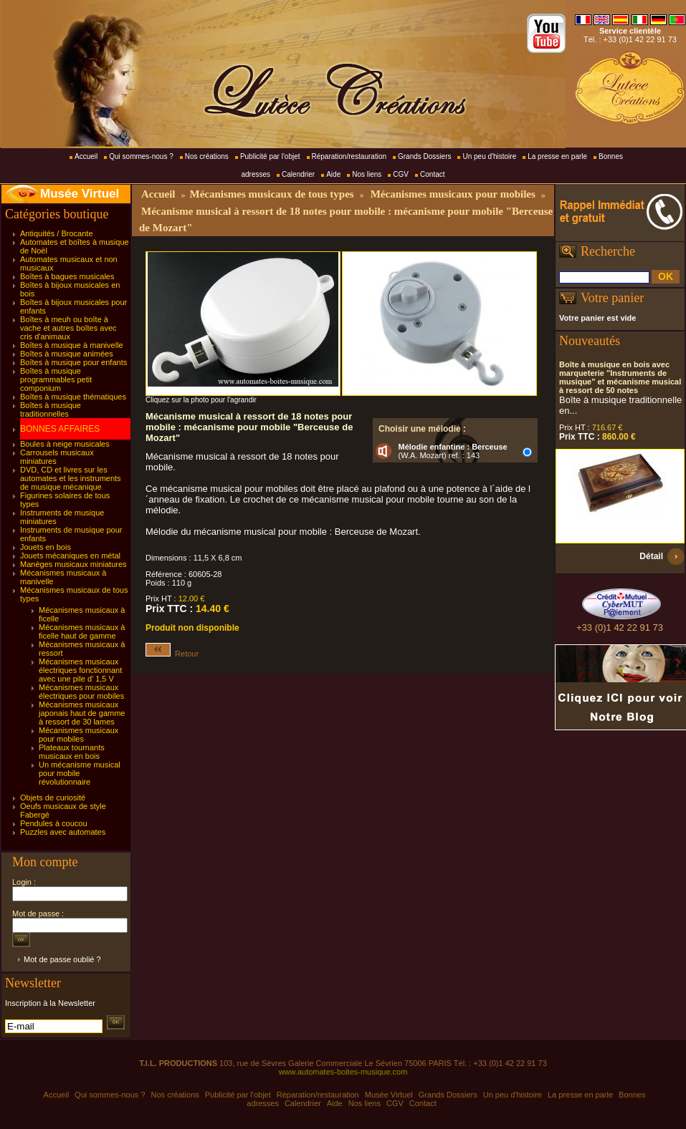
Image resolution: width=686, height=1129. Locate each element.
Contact (432, 174)
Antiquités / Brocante (56, 233)
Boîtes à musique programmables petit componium (56, 379)
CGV (401, 174)
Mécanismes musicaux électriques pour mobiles (81, 691)
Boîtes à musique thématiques (73, 396)
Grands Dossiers (424, 156)
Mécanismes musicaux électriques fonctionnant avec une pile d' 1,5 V (80, 670)
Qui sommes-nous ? (141, 156)
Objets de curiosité (52, 797)
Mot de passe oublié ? (62, 959)
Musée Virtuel (79, 193)
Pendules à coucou (53, 823)
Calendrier (298, 174)
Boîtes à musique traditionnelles (50, 409)
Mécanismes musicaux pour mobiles (78, 734)
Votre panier (612, 298)
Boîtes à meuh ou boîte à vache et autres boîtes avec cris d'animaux (68, 328)
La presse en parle (557, 156)
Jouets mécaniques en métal (70, 555)
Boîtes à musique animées (66, 353)
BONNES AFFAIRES (60, 429)
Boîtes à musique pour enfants (73, 362)
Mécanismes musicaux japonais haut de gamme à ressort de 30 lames (82, 713)
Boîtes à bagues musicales (67, 276)
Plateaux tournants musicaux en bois (72, 751)
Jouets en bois (45, 547)
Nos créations (207, 156)
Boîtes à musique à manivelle (71, 345)
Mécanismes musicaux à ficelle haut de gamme (82, 631)
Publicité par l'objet (270, 156)
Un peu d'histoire (489, 156)
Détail (651, 556)
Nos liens (366, 174)
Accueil (86, 156)
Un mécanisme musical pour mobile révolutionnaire (79, 773)
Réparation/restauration (349, 156)
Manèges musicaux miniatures (73, 564)
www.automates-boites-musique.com (343, 1071)
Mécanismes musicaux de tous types (271, 194)
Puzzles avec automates (62, 832)
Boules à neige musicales (65, 444)
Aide (333, 174)
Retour (172, 653)
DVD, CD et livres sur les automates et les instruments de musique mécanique (70, 478)
